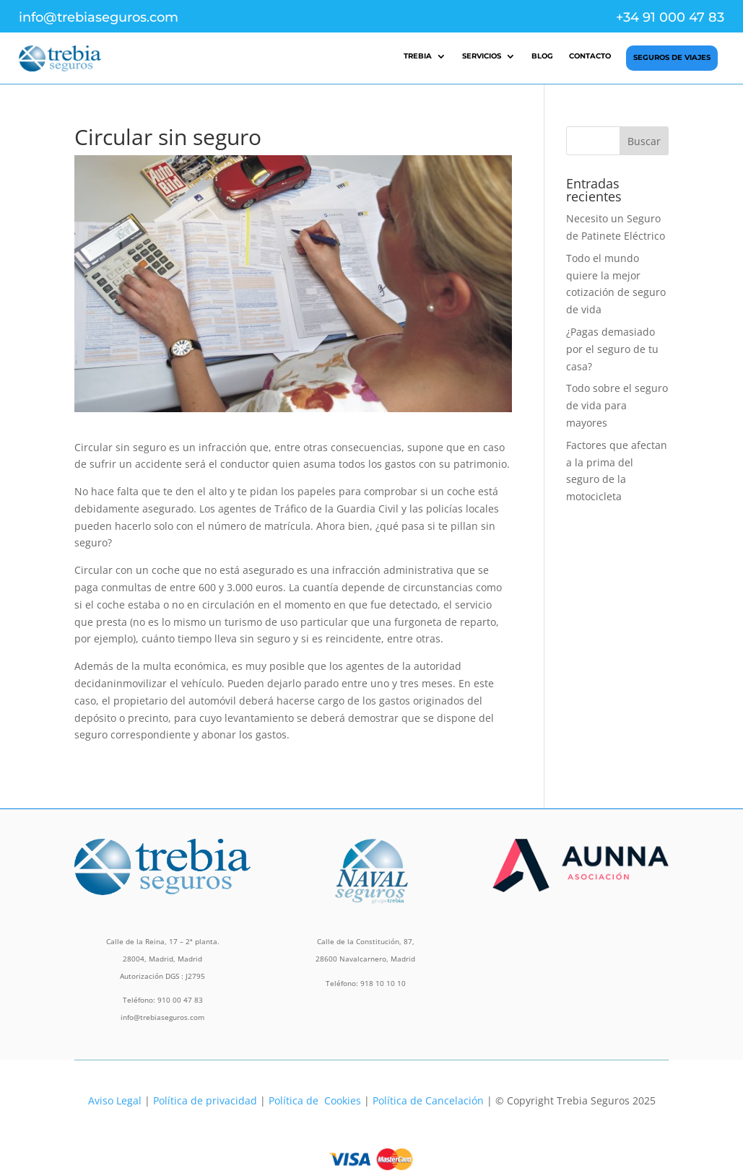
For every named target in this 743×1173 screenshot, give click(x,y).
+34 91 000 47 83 (670, 17)
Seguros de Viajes (672, 57)
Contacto (590, 56)
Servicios (481, 56)
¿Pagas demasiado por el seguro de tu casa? (612, 349)
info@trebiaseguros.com (98, 17)
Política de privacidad (205, 1100)
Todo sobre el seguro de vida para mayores (617, 405)
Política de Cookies (315, 1100)
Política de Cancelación (428, 1100)
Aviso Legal (115, 1100)
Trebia (418, 56)
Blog (542, 56)
